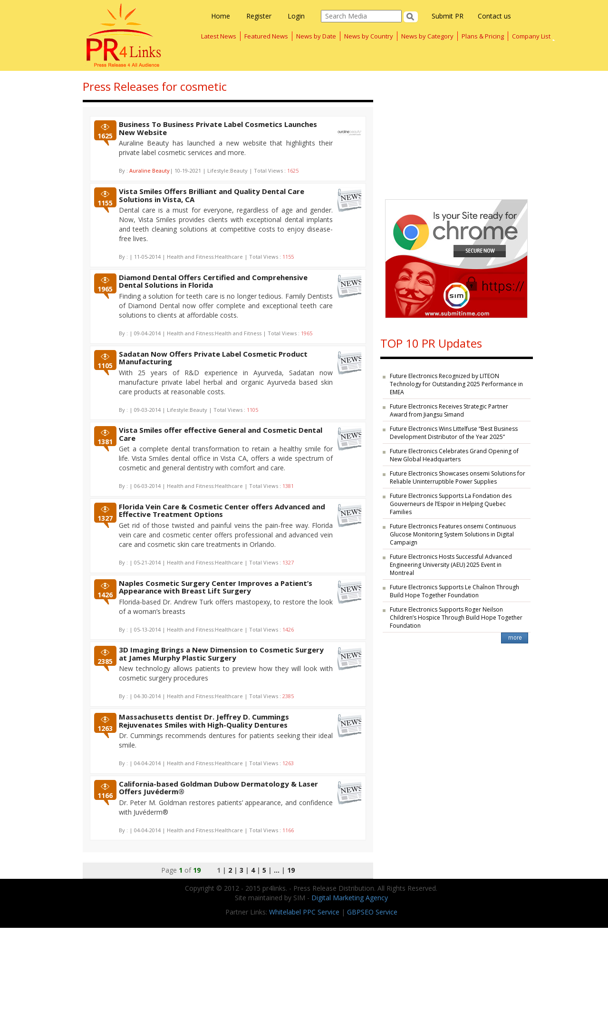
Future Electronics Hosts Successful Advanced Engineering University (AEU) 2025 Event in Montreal (451, 565)
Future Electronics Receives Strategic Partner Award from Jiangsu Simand (449, 410)
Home (220, 15)
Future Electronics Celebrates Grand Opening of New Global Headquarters (454, 455)
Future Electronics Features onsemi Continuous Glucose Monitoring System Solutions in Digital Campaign (453, 534)
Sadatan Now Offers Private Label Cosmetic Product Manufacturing (213, 358)
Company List (531, 36)
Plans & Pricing (483, 36)
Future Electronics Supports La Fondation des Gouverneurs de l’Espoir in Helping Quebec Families (450, 504)
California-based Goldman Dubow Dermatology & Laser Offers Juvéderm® (218, 788)
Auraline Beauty (149, 170)
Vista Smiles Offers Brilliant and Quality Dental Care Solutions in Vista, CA (211, 195)
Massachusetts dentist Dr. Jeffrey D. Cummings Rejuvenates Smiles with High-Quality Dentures (204, 721)
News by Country (368, 36)
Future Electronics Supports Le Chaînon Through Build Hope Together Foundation (454, 591)
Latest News (218, 36)
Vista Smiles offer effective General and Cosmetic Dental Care (220, 434)
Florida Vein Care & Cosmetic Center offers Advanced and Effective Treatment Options (222, 510)
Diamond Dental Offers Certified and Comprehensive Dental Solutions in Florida (213, 281)
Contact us (494, 15)
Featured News (266, 36)
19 (291, 870)
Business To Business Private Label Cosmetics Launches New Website (218, 128)
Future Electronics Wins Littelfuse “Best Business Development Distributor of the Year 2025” (454, 433)
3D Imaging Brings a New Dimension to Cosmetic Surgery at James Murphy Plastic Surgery (221, 653)
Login (296, 15)
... (277, 870)
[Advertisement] (456, 130)
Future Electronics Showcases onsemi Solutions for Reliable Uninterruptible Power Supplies (457, 477)
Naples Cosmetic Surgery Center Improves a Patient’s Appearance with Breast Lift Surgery (215, 587)
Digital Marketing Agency (349, 897)
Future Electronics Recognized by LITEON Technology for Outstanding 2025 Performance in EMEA (456, 384)
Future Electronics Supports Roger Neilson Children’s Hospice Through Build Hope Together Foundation (456, 617)
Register (258, 15)
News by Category (427, 36)
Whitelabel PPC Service (304, 911)
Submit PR (447, 15)
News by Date (316, 36)
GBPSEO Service (372, 911)
